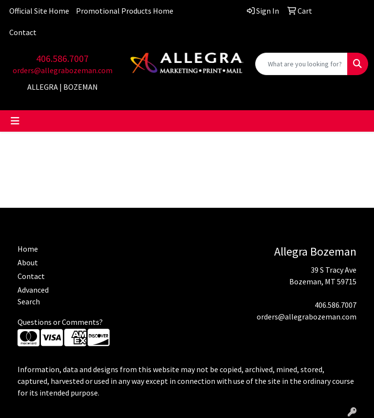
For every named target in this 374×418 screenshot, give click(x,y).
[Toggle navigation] (15, 121)
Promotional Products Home (124, 11)
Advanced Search (33, 295)
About (28, 262)
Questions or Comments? (60, 322)
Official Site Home (39, 11)
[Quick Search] (301, 64)
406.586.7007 (62, 58)
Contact (23, 32)
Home (28, 249)
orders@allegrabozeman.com (62, 70)
